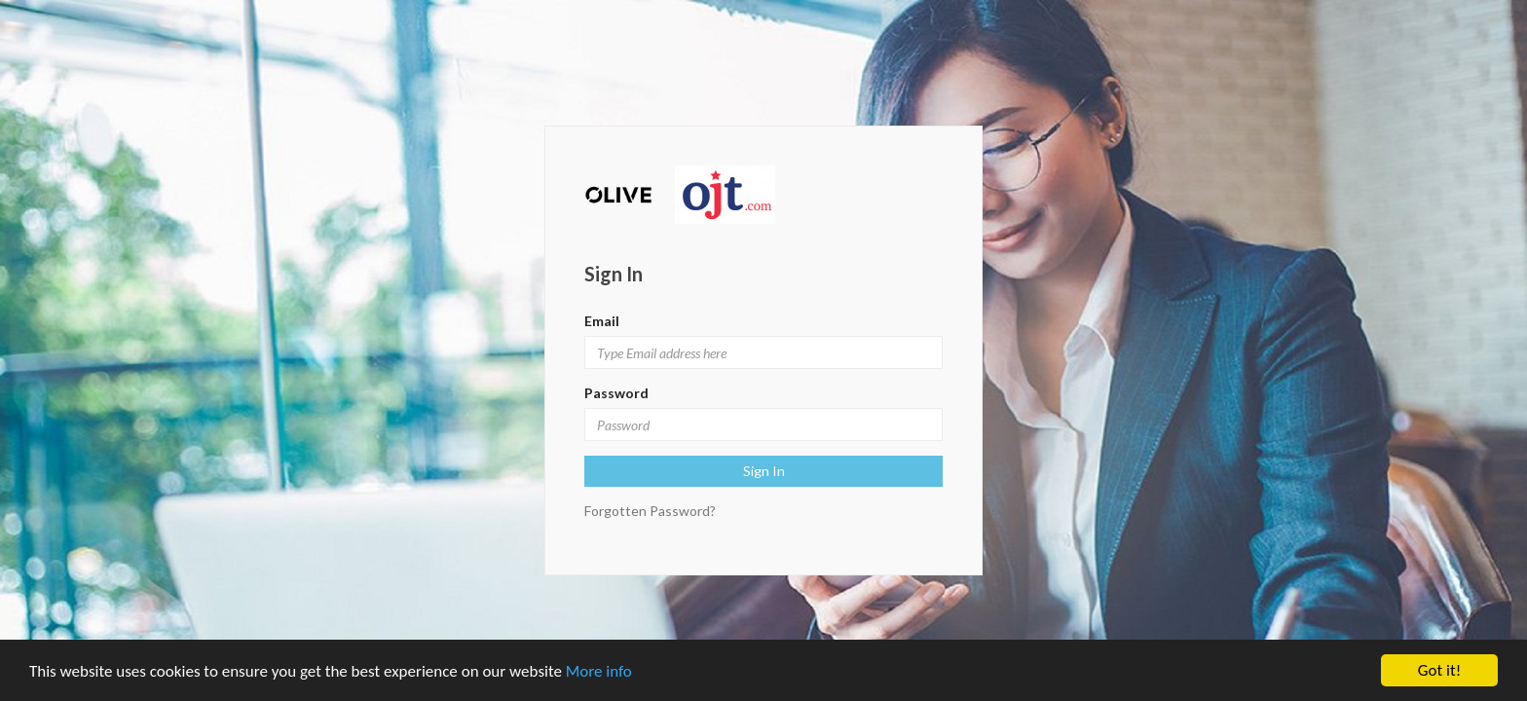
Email (601, 321)
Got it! (1439, 670)
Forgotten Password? (650, 510)
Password (616, 393)
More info (599, 671)
